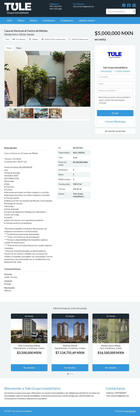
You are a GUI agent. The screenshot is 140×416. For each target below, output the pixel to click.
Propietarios (67, 20)
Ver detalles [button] (29, 367)
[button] (5, 342)
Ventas (21, 20)
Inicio (9, 20)
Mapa (18, 48)
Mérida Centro (11, 34)
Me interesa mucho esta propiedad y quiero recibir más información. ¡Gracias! (115, 101)
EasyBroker (131, 411)
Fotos (9, 48)
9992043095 (106, 71)
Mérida (22, 34)
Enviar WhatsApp (115, 121)
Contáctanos (49, 20)
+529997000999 (122, 71)
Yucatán (30, 34)
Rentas (33, 20)
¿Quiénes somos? (87, 20)
